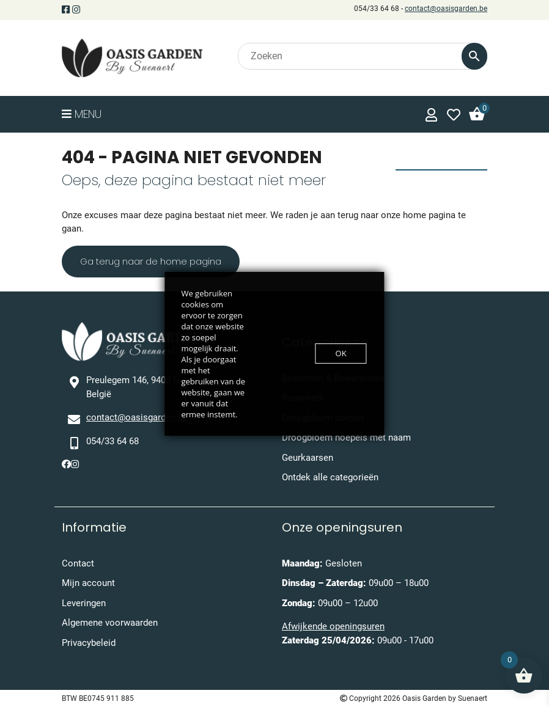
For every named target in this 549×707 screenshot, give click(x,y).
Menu (81, 114)
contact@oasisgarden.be (446, 8)
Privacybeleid (89, 642)
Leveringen (84, 603)
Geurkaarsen (307, 457)
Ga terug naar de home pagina (150, 261)
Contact (78, 563)
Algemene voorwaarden (110, 622)
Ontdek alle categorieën (330, 477)
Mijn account (88, 582)
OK (341, 353)
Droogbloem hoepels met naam (346, 437)
